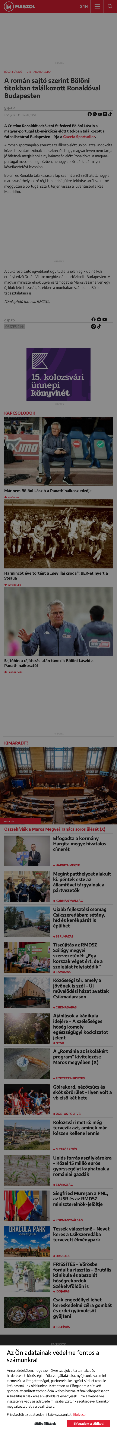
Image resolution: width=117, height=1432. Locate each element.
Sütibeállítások (45, 1423)
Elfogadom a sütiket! (88, 1423)
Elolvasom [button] (81, 1414)
